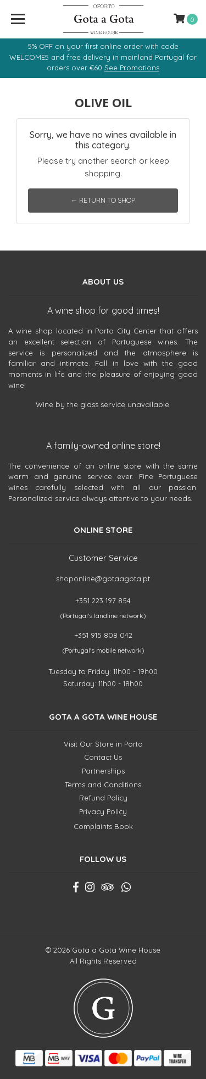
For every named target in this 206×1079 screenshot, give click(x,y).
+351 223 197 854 (103, 600)
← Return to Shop (103, 200)
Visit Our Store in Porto (103, 743)
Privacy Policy (103, 811)
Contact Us (103, 757)
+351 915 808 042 (103, 635)
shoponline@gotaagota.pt (103, 578)
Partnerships (103, 770)
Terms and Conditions (103, 784)
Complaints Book (103, 826)
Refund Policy (103, 797)
